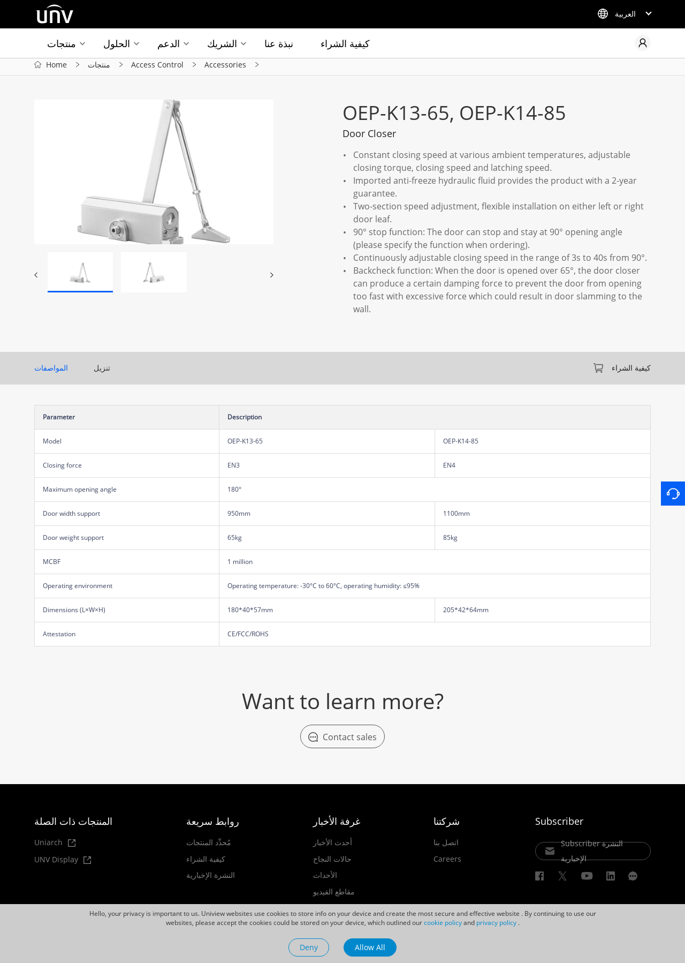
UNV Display (62, 865)
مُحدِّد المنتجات (208, 848)
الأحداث (325, 880)
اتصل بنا (446, 848)
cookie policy (443, 922)
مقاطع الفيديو (334, 896)
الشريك (222, 43)
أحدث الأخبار (332, 848)
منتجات (61, 43)
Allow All (370, 947)
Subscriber (559, 826)
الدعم (168, 43)
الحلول (116, 43)
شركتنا (446, 826)
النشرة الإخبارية (210, 880)
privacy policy (496, 922)
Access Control (157, 69)
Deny (309, 947)
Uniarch (54, 848)
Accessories (225, 69)
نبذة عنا (278, 43)
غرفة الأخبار (336, 826)
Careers (447, 864)
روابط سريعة (212, 826)
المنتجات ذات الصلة (73, 826)
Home (56, 69)
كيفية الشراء (345, 43)
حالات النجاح (332, 864)
